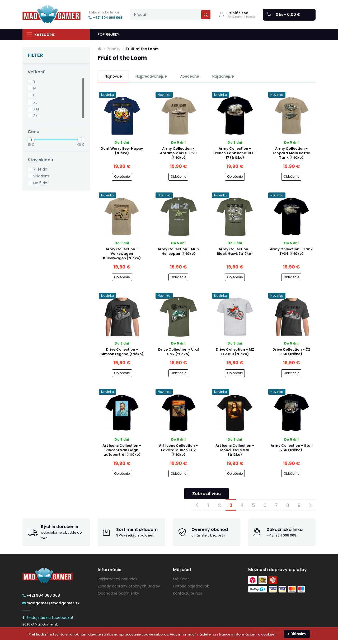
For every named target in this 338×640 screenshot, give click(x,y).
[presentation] (171, 14)
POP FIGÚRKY (108, 34)
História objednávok (191, 586)
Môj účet (181, 579)
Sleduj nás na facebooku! (47, 617)
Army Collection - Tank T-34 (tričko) (291, 251)
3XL (36, 116)
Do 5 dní (40, 183)
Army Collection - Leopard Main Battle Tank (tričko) (291, 153)
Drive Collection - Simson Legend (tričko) (122, 351)
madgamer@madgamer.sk (50, 603)
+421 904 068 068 (105, 17)
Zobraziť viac (206, 494)
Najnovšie (113, 76)
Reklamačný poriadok (117, 579)
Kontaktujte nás (187, 593)
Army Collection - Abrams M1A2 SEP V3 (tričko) (178, 153)
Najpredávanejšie (151, 76)
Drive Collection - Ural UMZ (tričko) (178, 351)
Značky (113, 49)
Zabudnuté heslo (241, 16)
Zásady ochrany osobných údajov (129, 586)
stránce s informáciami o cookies (246, 634)
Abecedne (189, 76)
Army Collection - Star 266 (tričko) (291, 448)
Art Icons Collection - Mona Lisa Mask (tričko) (234, 450)
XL (35, 102)
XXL (36, 109)
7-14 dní (40, 169)
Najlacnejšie (223, 76)
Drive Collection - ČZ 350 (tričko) (291, 351)
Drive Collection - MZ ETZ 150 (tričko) (235, 351)
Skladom (41, 176)
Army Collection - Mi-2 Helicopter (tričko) (178, 251)
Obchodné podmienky (118, 593)
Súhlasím (297, 634)
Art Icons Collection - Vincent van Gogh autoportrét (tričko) (121, 450)
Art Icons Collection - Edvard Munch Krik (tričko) (178, 450)
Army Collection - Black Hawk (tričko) (235, 251)
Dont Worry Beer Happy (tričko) (122, 151)
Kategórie (40, 34)
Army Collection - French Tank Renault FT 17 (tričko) (234, 153)
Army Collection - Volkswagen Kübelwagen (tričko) (122, 254)
